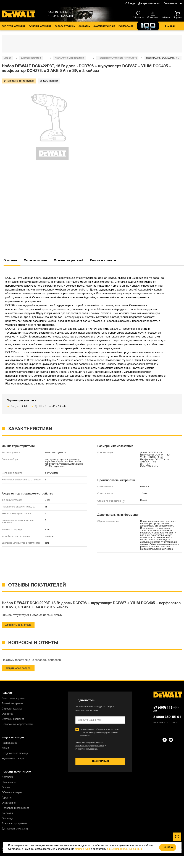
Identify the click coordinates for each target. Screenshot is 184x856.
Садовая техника (65, 26)
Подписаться (100, 761)
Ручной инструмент (40, 26)
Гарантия (7, 798)
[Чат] (177, 837)
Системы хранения (104, 26)
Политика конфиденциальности (89, 746)
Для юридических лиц (149, 3)
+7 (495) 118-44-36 (166, 709)
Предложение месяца (15, 753)
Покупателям (170, 3)
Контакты (7, 813)
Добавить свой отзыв (18, 625)
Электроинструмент (13, 26)
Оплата (6, 787)
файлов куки (82, 849)
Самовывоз (8, 782)
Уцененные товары (13, 758)
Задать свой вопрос (18, 668)
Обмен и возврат (12, 793)
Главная (7, 58)
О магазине (9, 803)
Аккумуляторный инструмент (69, 58)
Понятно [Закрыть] (168, 847)
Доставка (7, 777)
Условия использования (86, 749)
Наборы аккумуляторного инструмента (117, 58)
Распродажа (126, 26)
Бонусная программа (14, 824)
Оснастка (84, 26)
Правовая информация (15, 808)
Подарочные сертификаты (17, 724)
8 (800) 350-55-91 (167, 717)
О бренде (130, 3)
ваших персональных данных (124, 849)
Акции (169, 26)
